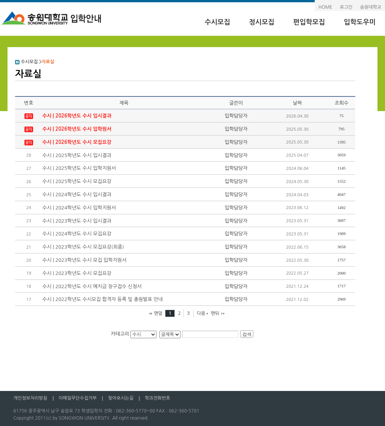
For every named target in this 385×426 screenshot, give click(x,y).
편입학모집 (309, 22)
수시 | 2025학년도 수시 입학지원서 (79, 168)
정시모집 (261, 22)
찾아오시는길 (120, 398)
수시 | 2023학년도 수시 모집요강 (76, 273)
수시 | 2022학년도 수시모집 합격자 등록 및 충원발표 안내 (102, 299)
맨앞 (158, 313)
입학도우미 (360, 22)
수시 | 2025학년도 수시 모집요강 (76, 181)
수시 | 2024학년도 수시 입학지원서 (79, 207)
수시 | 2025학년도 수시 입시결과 (76, 155)
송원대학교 (370, 7)
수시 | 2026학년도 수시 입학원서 (76, 129)
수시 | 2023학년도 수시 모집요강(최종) (83, 246)
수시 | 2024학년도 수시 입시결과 (76, 194)
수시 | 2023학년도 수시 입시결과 (76, 220)
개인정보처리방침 (30, 398)
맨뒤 (215, 313)
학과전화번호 (157, 398)
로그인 (346, 7)
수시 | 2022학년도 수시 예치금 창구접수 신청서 (91, 286)
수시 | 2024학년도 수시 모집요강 (76, 233)
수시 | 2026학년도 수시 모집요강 (76, 142)
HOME (325, 7)
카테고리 (120, 333)
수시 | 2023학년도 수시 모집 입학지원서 (84, 260)
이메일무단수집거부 (78, 398)
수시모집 (217, 22)
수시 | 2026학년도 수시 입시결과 (76, 115)
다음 (201, 313)
